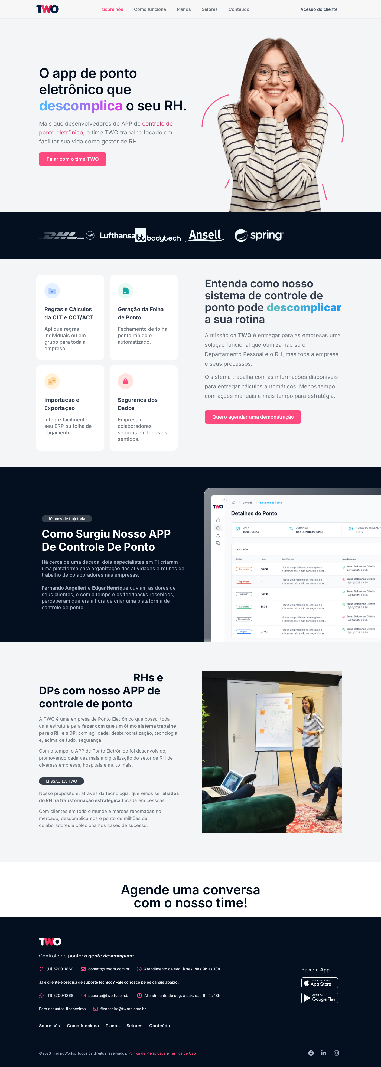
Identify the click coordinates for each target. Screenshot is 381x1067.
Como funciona (150, 9)
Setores (210, 9)
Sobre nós (112, 9)
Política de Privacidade (147, 1053)
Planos (184, 9)
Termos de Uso (183, 1053)
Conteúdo (239, 9)
